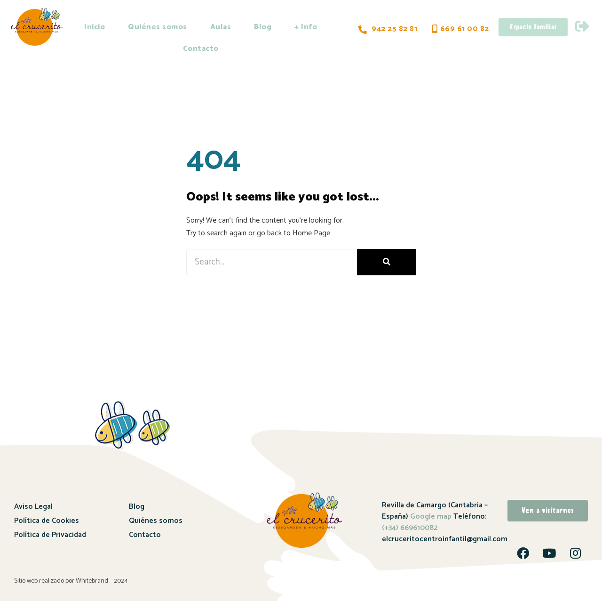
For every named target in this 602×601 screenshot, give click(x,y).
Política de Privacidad (50, 535)
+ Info (305, 27)
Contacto (201, 48)
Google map (431, 516)
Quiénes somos (157, 27)
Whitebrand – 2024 (102, 580)
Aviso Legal (33, 506)
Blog (262, 27)
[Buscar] (386, 262)
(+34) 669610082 (410, 527)
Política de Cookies (46, 520)
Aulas (220, 27)
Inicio (94, 27)
